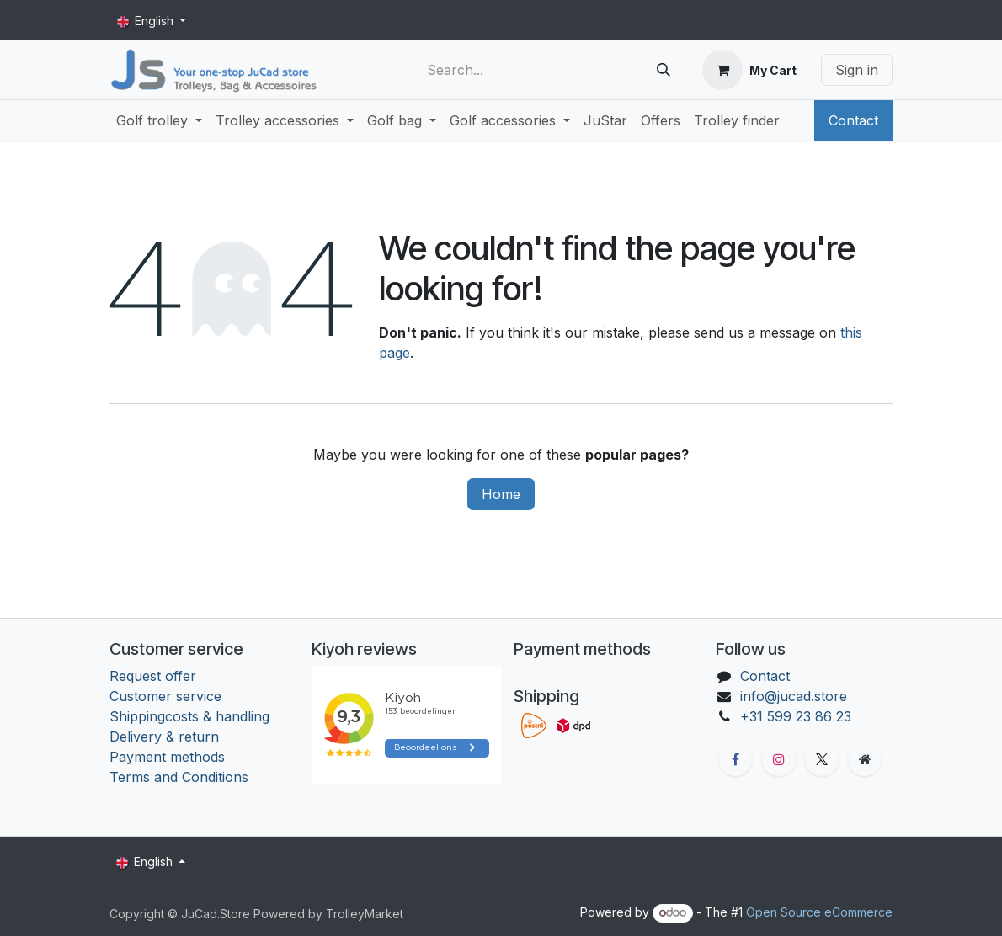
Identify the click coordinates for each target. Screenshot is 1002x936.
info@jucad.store (793, 696)
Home (501, 494)
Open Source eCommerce (819, 912)
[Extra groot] (865, 759)
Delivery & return (164, 736)
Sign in (856, 69)
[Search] (663, 70)
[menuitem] (159, 120)
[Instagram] (779, 759)
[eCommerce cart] (749, 70)
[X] (822, 759)
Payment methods (167, 756)
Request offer (152, 675)
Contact (853, 120)
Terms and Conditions (181, 776)
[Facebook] (735, 759)
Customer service (165, 696)
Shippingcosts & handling (189, 716)
